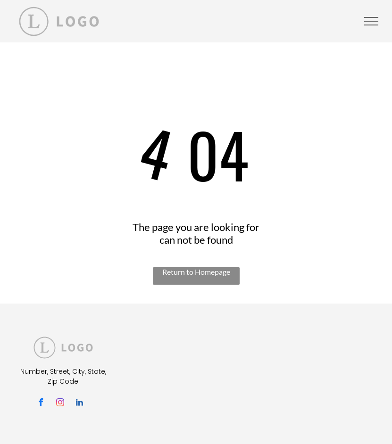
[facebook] (41, 403)
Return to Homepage (196, 271)
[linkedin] (80, 403)
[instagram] (60, 403)
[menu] (371, 21)
